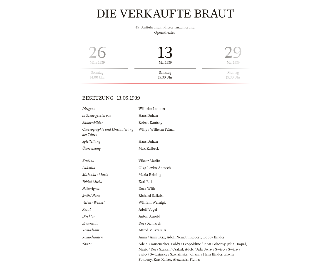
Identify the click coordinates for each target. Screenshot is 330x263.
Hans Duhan (148, 116)
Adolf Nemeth (178, 237)
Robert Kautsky (150, 123)
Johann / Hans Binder (205, 254)
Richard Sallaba (151, 196)
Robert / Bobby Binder (207, 237)
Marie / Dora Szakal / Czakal (161, 249)
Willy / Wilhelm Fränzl (157, 129)
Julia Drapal (236, 244)
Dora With (147, 189)
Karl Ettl (145, 182)
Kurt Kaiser (162, 260)
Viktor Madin (149, 161)
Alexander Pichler (187, 260)
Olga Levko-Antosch (155, 168)
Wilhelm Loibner (152, 109)
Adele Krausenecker (154, 244)
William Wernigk (152, 202)
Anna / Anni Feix (152, 237)
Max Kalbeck (149, 149)
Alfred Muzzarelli (152, 230)
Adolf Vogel (148, 209)
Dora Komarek (150, 223)
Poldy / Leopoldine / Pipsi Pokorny (198, 244)
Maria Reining (150, 175)
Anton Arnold (149, 216)
